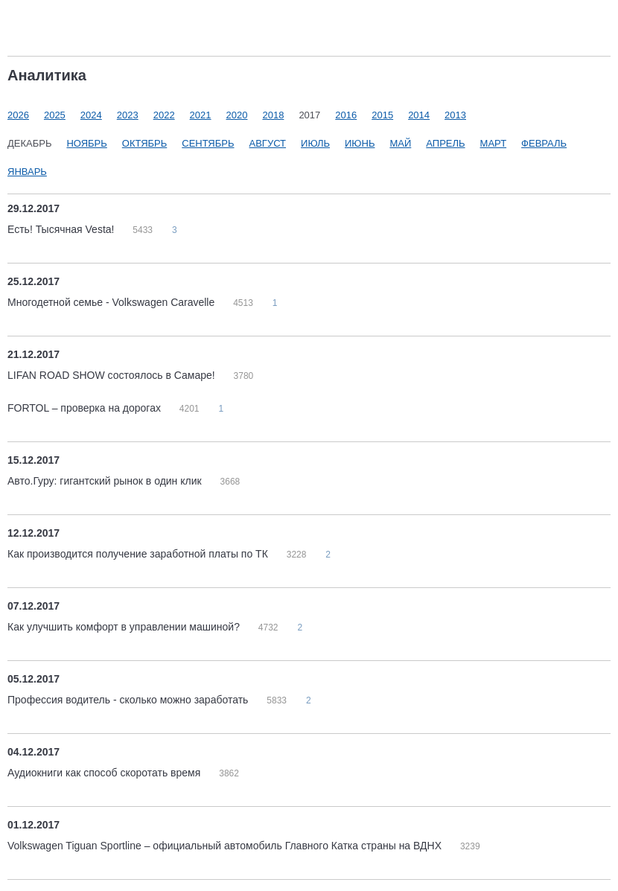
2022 (164, 115)
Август (268, 143)
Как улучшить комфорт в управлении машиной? (125, 627)
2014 (419, 115)
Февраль (544, 143)
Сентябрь (208, 143)
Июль (315, 143)
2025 (55, 115)
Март (493, 143)
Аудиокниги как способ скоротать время (105, 773)
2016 (346, 115)
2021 (200, 115)
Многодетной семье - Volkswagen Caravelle (112, 302)
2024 (91, 115)
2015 (382, 115)
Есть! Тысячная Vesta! (62, 229)
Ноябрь (86, 143)
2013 (455, 115)
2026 (18, 115)
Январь (27, 171)
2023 (127, 115)
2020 (237, 115)
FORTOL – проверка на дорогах (85, 408)
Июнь (360, 143)
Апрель (445, 143)
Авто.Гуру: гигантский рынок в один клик (106, 481)
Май (400, 143)
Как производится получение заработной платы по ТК (139, 554)
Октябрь (144, 143)
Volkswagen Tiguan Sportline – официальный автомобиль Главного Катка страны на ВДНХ (226, 846)
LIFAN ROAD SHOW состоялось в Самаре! (112, 375)
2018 (273, 115)
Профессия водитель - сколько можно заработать (129, 700)
